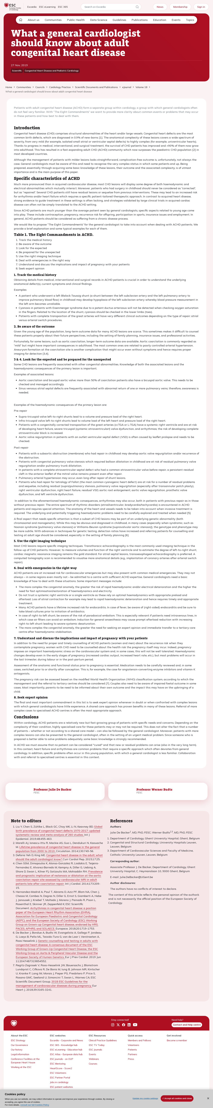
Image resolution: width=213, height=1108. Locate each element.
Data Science (98, 20)
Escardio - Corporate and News (66, 1040)
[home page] (20, 20)
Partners (132, 1054)
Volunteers (133, 1045)
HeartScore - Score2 (61, 1068)
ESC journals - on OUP (61, 1059)
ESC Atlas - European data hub (66, 1054)
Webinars (94, 1059)
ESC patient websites (61, 1086)
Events (176, 20)
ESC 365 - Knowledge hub (63, 1045)
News (160, 6)
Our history (16, 1049)
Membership (180, 6)
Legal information (20, 1054)
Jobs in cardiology (59, 1082)
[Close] (208, 1098)
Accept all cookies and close (178, 1098)
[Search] (137, 7)
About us (33, 20)
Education (159, 20)
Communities (53, 20)
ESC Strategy (18, 1040)
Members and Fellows (139, 1040)
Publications (140, 20)
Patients (132, 1049)
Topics (190, 20)
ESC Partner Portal (60, 1077)
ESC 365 (63, 6)
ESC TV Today (97, 1045)
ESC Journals (95, 1049)
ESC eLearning (47, 6)
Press (131, 1059)
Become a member (177, 1040)
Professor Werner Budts (154, 789)
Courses (93, 1063)
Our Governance (19, 1045)
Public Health (76, 20)
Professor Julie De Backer (52, 789)
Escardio (32, 6)
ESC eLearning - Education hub (66, 1049)
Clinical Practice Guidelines (103, 1040)
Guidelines (119, 20)
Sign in (201, 6)
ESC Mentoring (58, 1063)
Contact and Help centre (187, 1024)
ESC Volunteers (58, 1072)
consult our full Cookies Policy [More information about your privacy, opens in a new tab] (34, 1105)
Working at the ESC (21, 1067)
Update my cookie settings (145, 1098)
